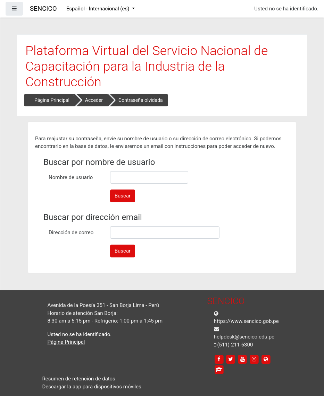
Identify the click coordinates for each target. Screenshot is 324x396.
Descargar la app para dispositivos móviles (91, 387)
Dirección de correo (71, 232)
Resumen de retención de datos (78, 379)
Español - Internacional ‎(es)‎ (98, 9)
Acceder (94, 100)
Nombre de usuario (71, 177)
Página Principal (51, 100)
